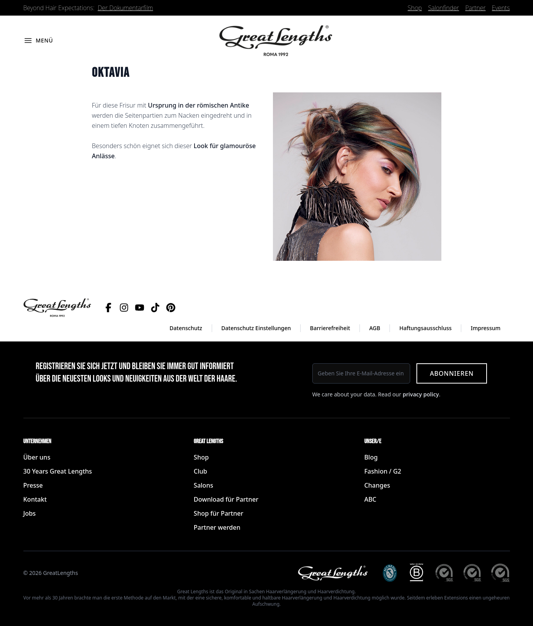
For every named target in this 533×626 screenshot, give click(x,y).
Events (501, 8)
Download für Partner (226, 499)
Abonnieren (451, 373)
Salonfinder (443, 8)
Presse (33, 485)
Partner (475, 8)
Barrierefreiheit (330, 328)
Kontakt (35, 499)
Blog (370, 457)
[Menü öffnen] (38, 40)
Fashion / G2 (382, 471)
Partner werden (217, 527)
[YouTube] (139, 307)
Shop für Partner (218, 513)
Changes (377, 485)
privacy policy (421, 394)
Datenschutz (186, 328)
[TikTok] (155, 307)
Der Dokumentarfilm (125, 8)
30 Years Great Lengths (57, 471)
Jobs (29, 513)
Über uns (37, 457)
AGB (374, 328)
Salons (203, 485)
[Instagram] (124, 307)
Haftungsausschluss (425, 328)
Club (200, 471)
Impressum (485, 328)
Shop (415, 8)
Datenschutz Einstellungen (256, 328)
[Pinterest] (170, 307)
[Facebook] (108, 307)
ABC (370, 499)
